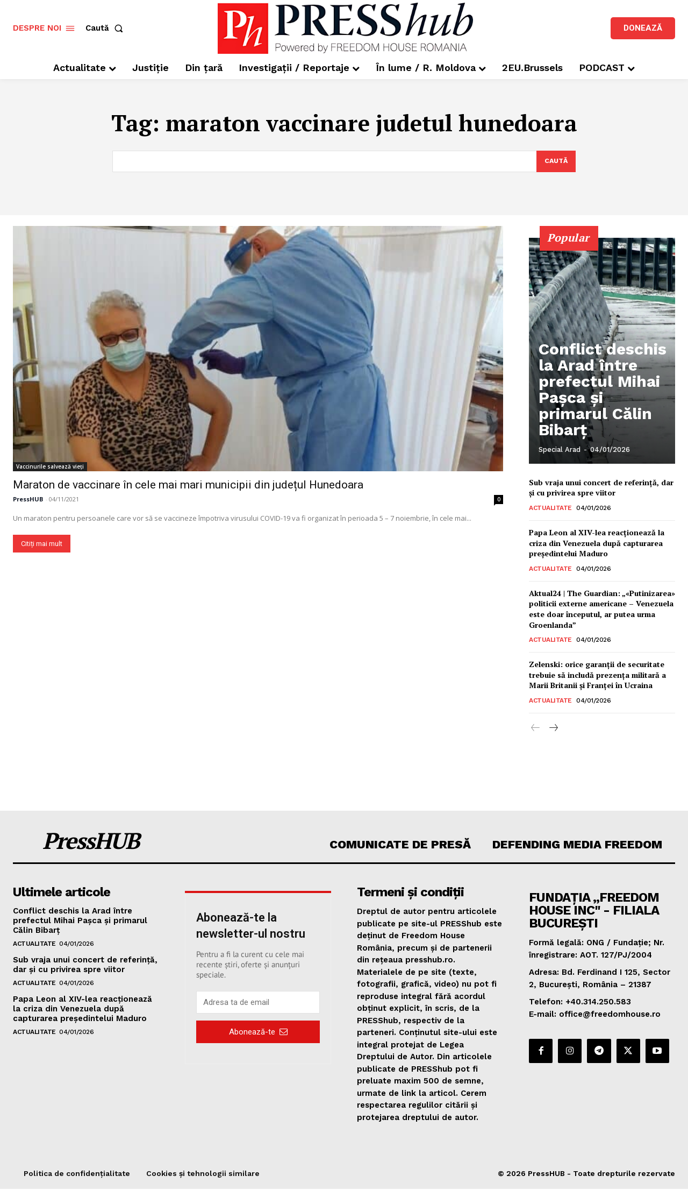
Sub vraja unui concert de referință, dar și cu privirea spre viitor (601, 488)
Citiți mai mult (41, 544)
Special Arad (559, 451)
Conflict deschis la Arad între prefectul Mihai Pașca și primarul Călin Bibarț (602, 417)
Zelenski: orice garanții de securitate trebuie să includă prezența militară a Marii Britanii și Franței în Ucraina (597, 675)
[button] (106, 28)
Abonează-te (258, 1032)
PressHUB (28, 499)
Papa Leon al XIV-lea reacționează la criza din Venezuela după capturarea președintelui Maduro (596, 543)
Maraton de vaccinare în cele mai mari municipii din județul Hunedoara (188, 485)
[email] (258, 1003)
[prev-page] (535, 729)
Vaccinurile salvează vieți (50, 467)
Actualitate (550, 509)
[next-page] (553, 729)
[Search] (555, 162)
